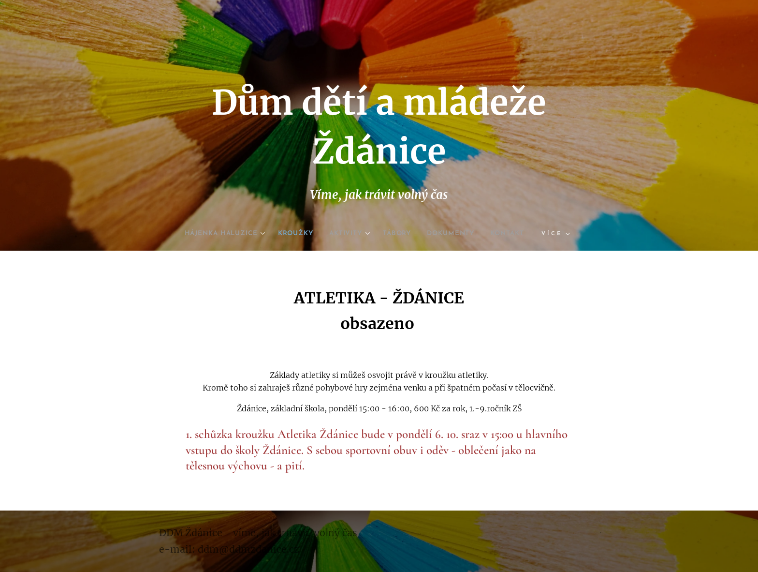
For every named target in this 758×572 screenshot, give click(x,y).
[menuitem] (214, 234)
